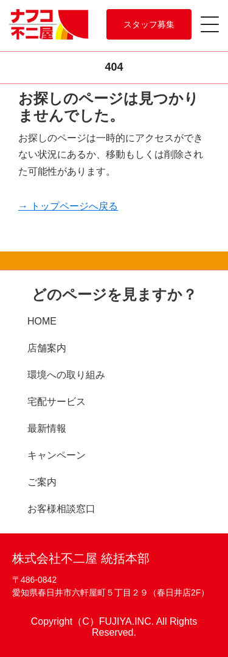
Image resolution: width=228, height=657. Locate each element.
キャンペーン (56, 455)
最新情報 (46, 428)
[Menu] (213, 19)
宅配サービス (56, 401)
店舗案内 (46, 348)
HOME (42, 321)
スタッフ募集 (148, 24)
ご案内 (42, 482)
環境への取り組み (66, 375)
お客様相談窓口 (61, 509)
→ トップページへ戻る (68, 206)
